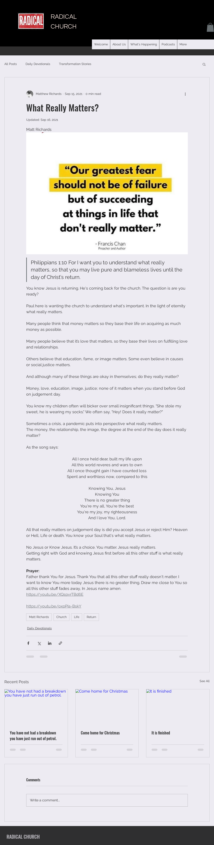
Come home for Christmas (100, 733)
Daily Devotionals (38, 64)
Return (91, 617)
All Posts (10, 64)
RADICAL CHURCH (23, 836)
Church (61, 617)
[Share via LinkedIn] (50, 643)
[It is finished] (177, 707)
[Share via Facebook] (28, 643)
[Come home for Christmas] (107, 707)
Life (76, 617)
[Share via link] (60, 643)
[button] (168, 44)
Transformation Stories (75, 64)
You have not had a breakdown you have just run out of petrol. (33, 735)
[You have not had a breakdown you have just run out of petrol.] (36, 707)
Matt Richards (39, 617)
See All (205, 681)
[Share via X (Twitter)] (39, 643)
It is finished (161, 733)
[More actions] (185, 94)
